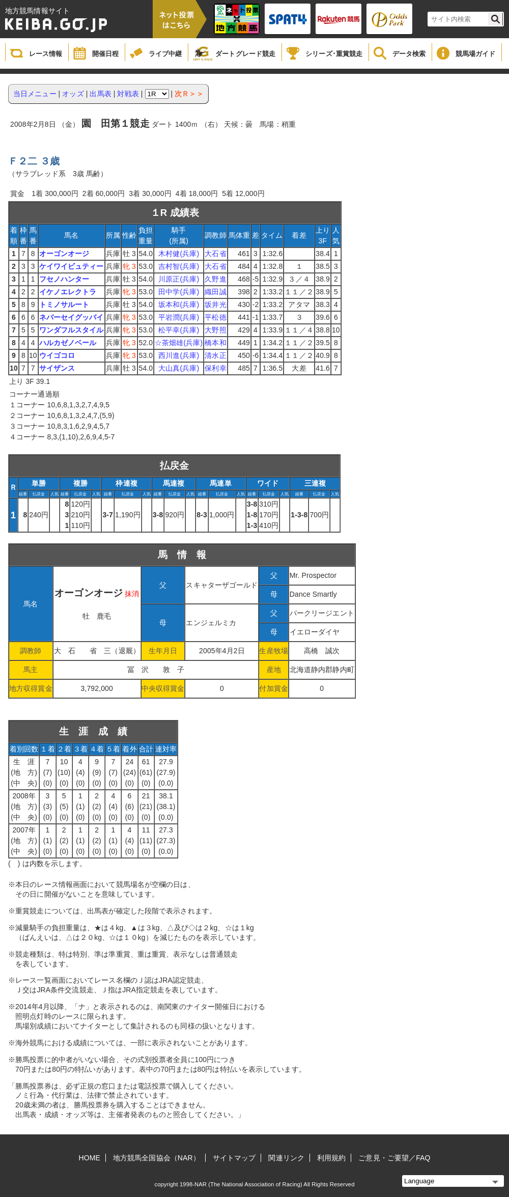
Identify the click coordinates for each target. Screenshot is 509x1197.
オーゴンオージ (64, 253)
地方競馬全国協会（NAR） (156, 1158)
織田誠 (215, 292)
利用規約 (331, 1158)
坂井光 (215, 304)
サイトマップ (234, 1158)
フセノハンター (64, 279)
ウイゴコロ (57, 355)
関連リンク (286, 1158)
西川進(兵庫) (178, 355)
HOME (89, 1158)
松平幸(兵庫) (178, 330)
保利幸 (215, 368)
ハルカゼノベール (68, 343)
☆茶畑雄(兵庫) (179, 343)
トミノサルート (64, 304)
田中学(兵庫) (178, 292)
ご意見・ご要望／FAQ (394, 1158)
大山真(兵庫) (178, 368)
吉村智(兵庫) (178, 266)
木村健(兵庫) (178, 253)
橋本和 (215, 343)
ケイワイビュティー (71, 266)
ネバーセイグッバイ (71, 317)
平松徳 (215, 317)
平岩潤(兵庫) (178, 317)
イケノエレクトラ (68, 292)
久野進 (215, 279)
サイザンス (57, 368)
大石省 (215, 253)
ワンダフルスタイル (71, 330)
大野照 (215, 330)
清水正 (215, 355)
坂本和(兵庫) (178, 304)
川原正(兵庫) (178, 279)
